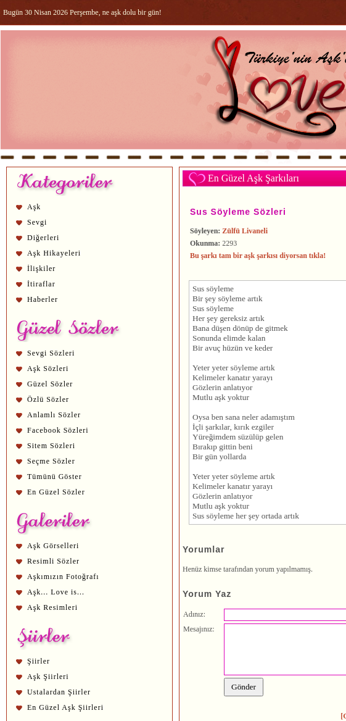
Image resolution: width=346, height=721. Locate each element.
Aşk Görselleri (53, 545)
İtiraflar (41, 284)
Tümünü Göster (54, 476)
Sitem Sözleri (51, 445)
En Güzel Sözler (56, 492)
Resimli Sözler (53, 561)
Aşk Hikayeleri (54, 253)
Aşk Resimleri (52, 607)
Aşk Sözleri (47, 368)
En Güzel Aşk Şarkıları (253, 178)
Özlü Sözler (48, 399)
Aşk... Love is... (55, 592)
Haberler (42, 299)
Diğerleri (43, 237)
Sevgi (37, 222)
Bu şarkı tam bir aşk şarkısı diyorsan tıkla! (258, 255)
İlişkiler (41, 268)
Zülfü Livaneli (245, 231)
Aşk (34, 206)
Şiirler (38, 661)
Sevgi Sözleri (51, 353)
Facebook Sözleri (58, 430)
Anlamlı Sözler (54, 415)
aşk (220, 397)
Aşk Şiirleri (48, 676)
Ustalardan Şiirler (59, 692)
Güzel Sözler (50, 384)
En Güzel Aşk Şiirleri (65, 707)
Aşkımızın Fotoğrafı (63, 576)
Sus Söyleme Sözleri (238, 212)
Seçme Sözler (51, 461)
